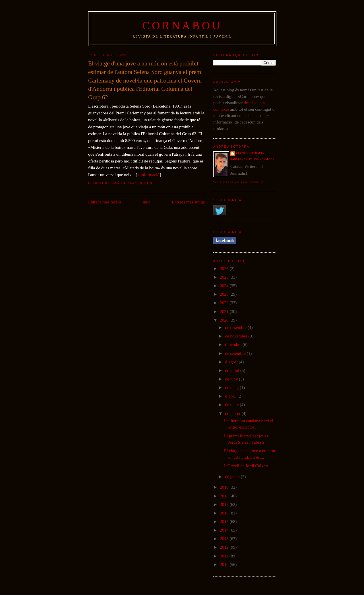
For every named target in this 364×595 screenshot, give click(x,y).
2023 (224, 294)
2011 (224, 556)
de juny (232, 379)
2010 (224, 564)
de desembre (236, 327)
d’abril (231, 396)
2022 (224, 302)
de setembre (236, 353)
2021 (224, 311)
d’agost (232, 362)
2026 (224, 268)
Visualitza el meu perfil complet (238, 182)
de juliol (232, 370)
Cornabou (182, 25)
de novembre (236, 336)
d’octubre (234, 344)
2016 (224, 513)
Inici (146, 202)
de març (232, 404)
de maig (232, 387)
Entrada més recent (104, 202)
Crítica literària (250, 153)
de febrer (233, 413)
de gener (233, 476)
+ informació (148, 174)
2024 (224, 285)
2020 (224, 320)
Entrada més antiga (188, 202)
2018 (224, 496)
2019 (224, 487)
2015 (224, 521)
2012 (224, 547)
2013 (224, 538)
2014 (224, 530)
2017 (224, 504)
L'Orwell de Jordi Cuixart (246, 466)
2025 (224, 277)
